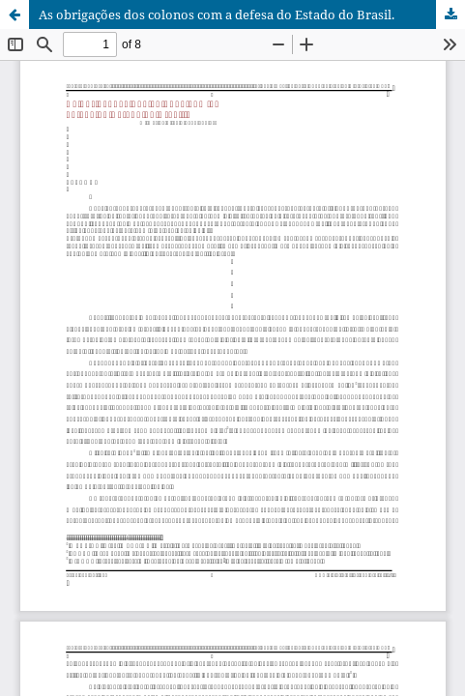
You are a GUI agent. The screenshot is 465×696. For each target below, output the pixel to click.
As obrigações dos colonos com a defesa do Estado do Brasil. (216, 14)
